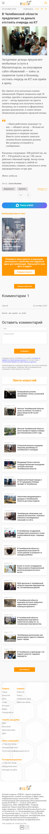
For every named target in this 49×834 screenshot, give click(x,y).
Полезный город (24, 699)
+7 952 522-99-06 (9, 744)
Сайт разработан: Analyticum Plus (14, 824)
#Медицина (9, 189)
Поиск (19, 696)
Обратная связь (23, 703)
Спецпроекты (7, 713)
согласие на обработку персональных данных (21, 359)
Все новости (24, 670)
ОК (46, 9)
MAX (37, 9)
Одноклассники (8, 730)
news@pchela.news (10, 748)
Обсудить (42, 189)
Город (4, 692)
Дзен (4, 734)
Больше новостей (24, 286)
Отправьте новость (24, 272)
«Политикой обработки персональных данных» (19, 362)
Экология (6, 696)
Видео (4, 709)
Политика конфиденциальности (15, 751)
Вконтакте (6, 727)
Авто (4, 699)
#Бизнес (22, 189)
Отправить (24, 351)
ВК (42, 9)
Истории (5, 706)
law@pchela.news (32, 820)
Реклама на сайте (9, 770)
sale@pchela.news (9, 767)
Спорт (4, 703)
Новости (20, 692)
